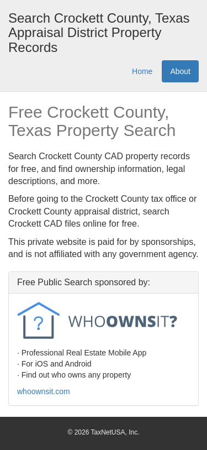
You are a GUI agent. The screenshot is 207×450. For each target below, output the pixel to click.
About (180, 71)
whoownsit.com (43, 391)
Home (142, 71)
